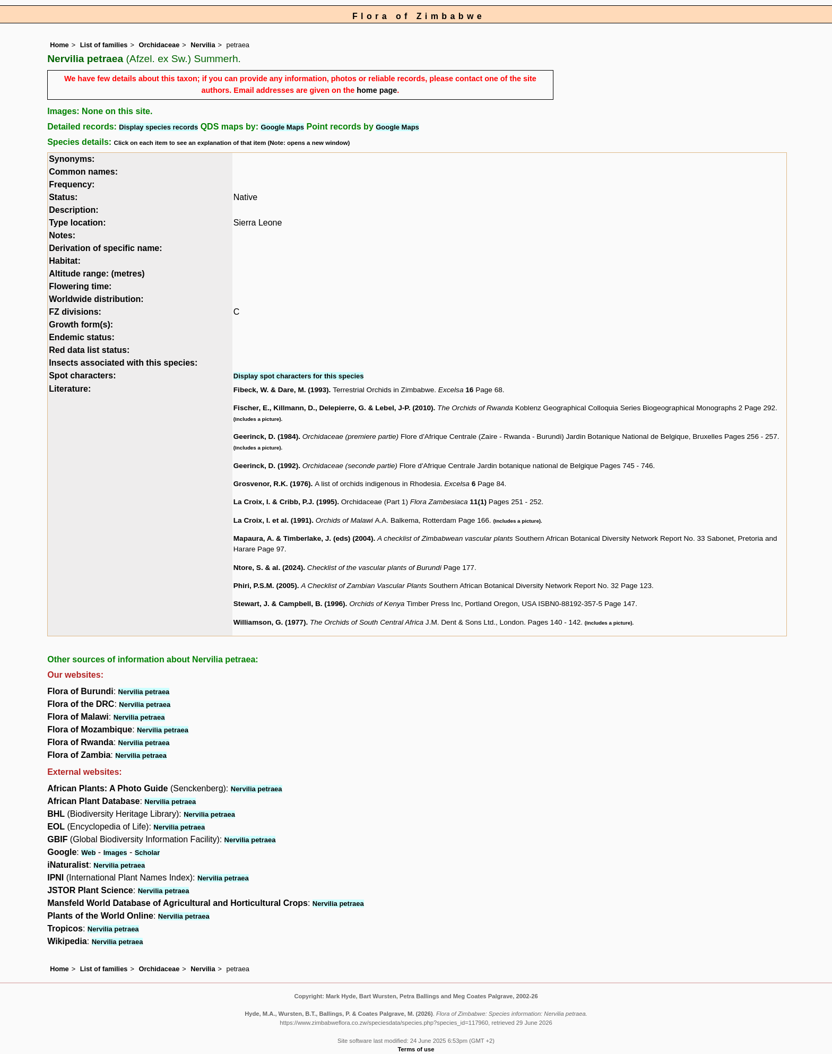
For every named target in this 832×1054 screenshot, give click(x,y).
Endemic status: (82, 337)
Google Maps (282, 127)
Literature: (70, 388)
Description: (73, 209)
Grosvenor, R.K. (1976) (272, 484)
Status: (63, 197)
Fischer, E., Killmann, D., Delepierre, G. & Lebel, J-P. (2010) (333, 408)
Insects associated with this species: (123, 362)
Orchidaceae (158, 45)
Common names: (83, 171)
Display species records (158, 127)
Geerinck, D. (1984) (265, 436)
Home (59, 45)
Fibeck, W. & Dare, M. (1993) (281, 390)
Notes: (62, 235)
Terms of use (416, 1049)
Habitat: (65, 260)
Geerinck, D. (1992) (265, 466)
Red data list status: (89, 350)
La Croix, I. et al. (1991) (272, 520)
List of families (104, 45)
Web (88, 853)
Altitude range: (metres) (96, 273)
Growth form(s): (81, 324)
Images (115, 853)
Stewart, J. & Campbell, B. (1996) (289, 604)
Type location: (77, 222)
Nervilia (202, 45)
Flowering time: (80, 286)
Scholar (147, 853)
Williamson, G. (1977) (269, 622)
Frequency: (71, 184)
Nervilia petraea (144, 692)
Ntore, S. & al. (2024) (268, 568)
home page (377, 90)
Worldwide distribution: (96, 299)
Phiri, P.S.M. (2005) (265, 586)
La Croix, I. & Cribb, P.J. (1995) (285, 502)
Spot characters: (82, 375)
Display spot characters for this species (298, 376)
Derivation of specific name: (105, 248)
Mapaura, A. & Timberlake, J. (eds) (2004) (303, 538)
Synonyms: (71, 158)
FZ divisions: (75, 311)
